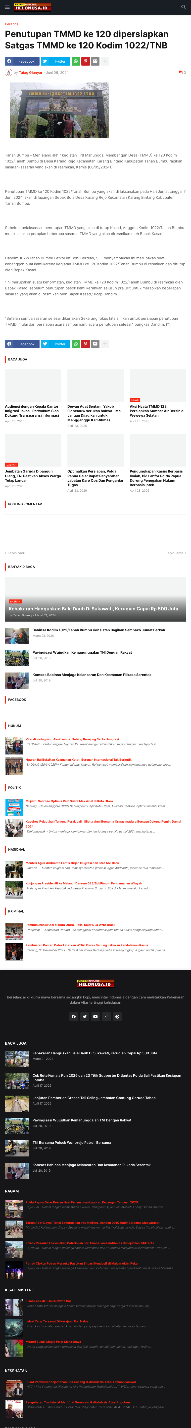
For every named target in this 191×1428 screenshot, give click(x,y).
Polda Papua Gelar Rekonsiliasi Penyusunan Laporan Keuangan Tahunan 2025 (82, 1202)
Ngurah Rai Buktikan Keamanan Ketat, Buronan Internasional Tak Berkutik (79, 759)
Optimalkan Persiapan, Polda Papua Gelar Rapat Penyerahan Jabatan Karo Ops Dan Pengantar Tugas (95, 478)
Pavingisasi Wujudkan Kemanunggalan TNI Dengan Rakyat (82, 652)
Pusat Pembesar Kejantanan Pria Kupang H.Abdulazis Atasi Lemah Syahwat (81, 1382)
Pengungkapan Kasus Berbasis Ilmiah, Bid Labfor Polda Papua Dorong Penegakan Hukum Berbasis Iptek (156, 478)
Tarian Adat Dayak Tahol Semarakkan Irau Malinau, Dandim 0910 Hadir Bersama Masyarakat (93, 1223)
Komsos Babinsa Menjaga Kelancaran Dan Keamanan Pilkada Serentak (92, 675)
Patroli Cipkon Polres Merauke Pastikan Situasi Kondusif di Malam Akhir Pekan (82, 1263)
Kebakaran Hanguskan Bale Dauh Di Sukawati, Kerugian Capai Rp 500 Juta (95, 1053)
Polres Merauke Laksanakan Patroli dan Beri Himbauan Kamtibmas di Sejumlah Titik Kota (90, 1243)
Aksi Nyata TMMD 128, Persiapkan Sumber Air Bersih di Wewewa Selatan (157, 410)
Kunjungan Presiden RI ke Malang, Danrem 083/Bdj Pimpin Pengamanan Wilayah (84, 883)
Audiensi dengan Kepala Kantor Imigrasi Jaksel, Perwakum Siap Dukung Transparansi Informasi (32, 410)
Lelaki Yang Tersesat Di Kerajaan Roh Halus (57, 1321)
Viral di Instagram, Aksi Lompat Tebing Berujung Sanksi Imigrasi (72, 739)
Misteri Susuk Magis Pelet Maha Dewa (53, 1342)
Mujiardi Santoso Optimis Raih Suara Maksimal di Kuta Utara (69, 801)
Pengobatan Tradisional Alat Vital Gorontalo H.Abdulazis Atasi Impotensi (78, 1402)
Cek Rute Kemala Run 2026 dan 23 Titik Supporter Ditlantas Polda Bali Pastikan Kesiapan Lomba (107, 1077)
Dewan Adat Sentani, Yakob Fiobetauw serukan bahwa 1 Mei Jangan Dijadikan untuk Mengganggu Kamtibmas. (94, 413)
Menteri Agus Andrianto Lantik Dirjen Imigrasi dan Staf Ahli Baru (72, 863)
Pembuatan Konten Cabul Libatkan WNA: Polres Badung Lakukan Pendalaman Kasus (87, 945)
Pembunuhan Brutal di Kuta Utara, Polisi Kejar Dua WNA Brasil (70, 925)
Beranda (12, 24)
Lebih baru (16, 553)
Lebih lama (174, 553)
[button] (7, 7)
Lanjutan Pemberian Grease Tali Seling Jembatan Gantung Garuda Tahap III (96, 1098)
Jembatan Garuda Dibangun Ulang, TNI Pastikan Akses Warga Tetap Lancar (33, 475)
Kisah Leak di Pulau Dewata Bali (48, 1301)
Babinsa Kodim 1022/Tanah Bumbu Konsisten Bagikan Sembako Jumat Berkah (99, 630)
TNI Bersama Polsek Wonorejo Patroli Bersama (72, 1142)
